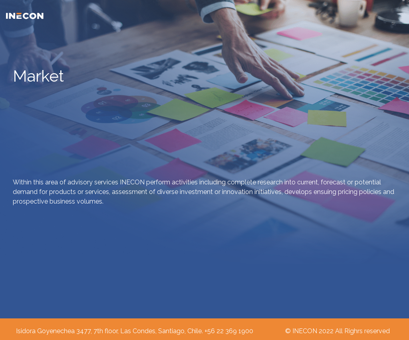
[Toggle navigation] (398, 15)
